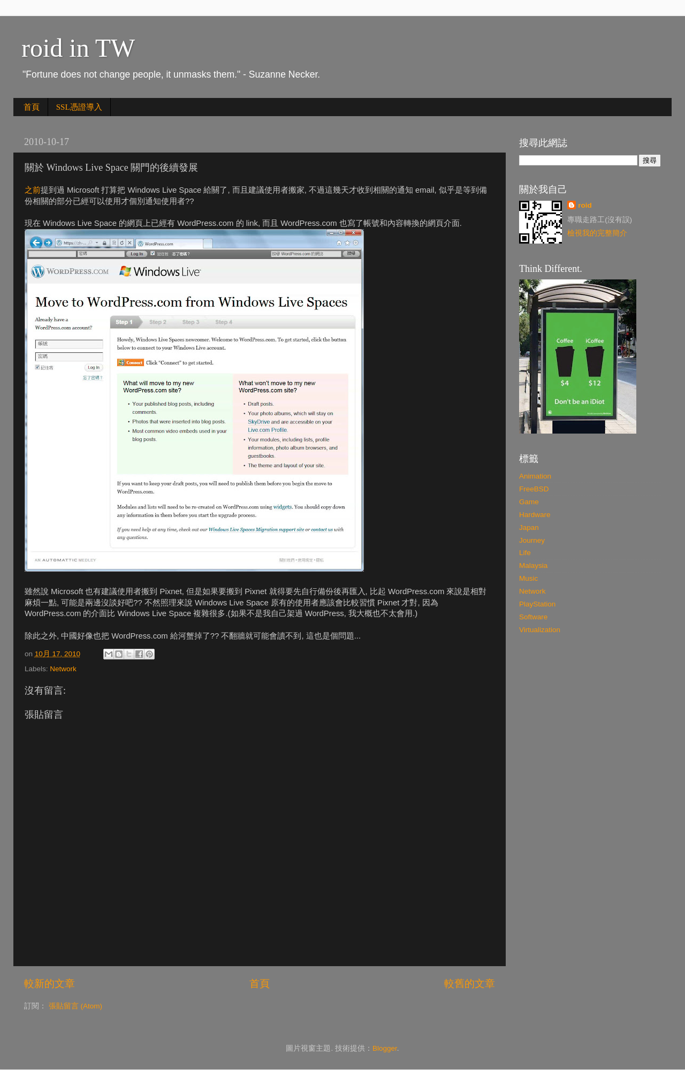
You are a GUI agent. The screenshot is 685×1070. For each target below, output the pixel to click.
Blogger (384, 1048)
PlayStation (537, 604)
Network (63, 669)
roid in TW (78, 48)
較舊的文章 (469, 983)
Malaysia (533, 565)
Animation (535, 476)
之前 (33, 190)
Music (528, 578)
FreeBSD (534, 489)
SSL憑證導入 (79, 107)
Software (533, 617)
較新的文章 (49, 983)
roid (585, 205)
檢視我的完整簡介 (597, 233)
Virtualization (539, 630)
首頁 (32, 107)
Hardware (535, 515)
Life (525, 553)
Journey (532, 540)
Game (529, 502)
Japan (529, 527)
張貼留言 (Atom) (75, 1006)
